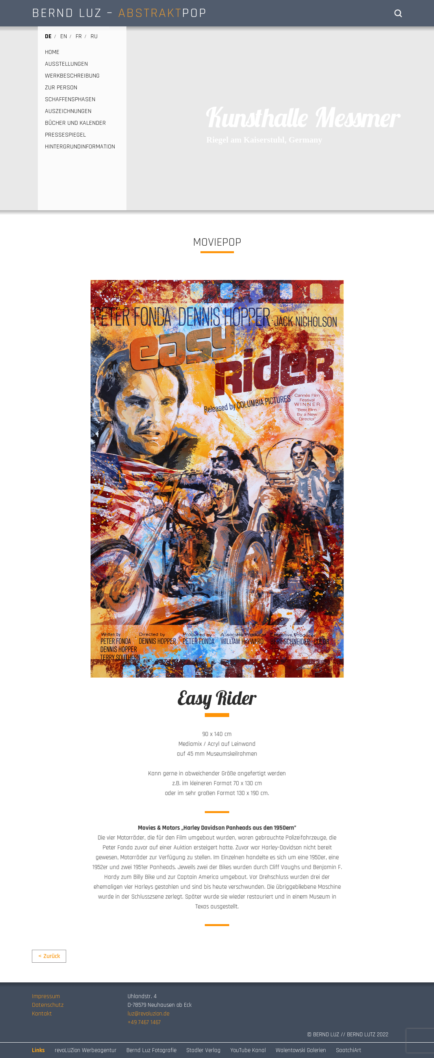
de (48, 36)
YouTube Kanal (248, 1050)
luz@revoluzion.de (148, 1013)
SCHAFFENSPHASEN (70, 100)
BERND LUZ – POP (119, 13)
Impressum (46, 996)
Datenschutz (47, 1005)
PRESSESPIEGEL (65, 135)
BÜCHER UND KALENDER (75, 123)
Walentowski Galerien (301, 1050)
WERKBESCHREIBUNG (72, 76)
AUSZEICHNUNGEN (68, 111)
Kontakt (42, 1014)
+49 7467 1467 (144, 1022)
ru (94, 36)
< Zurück (49, 956)
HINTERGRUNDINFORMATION (80, 147)
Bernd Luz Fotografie (151, 1050)
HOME (52, 52)
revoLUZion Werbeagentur (86, 1050)
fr (79, 36)
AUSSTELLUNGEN (66, 64)
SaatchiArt (348, 1050)
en (63, 36)
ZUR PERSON (61, 88)
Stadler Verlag (203, 1050)
